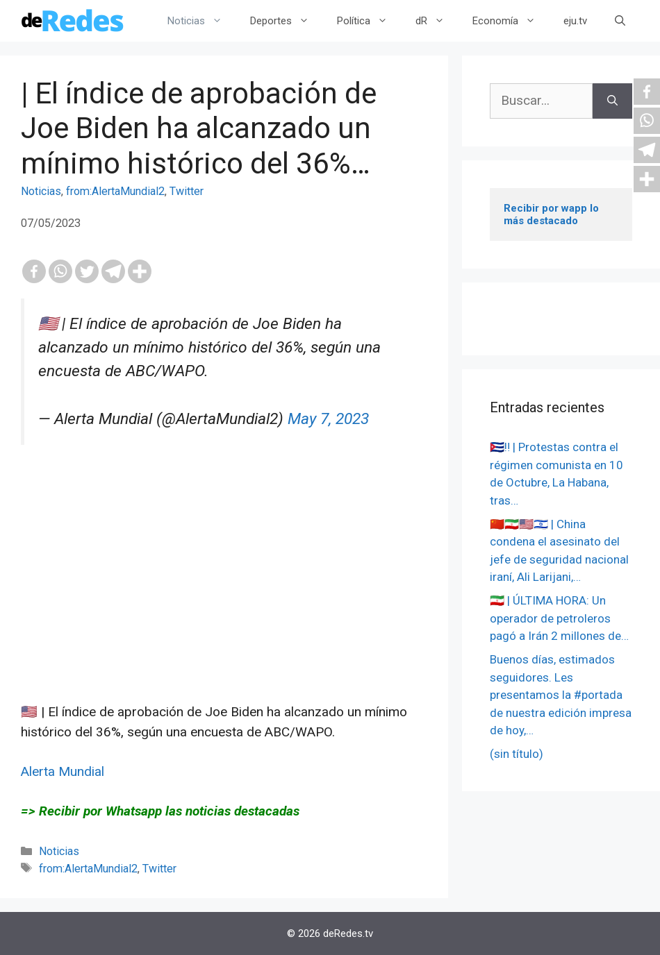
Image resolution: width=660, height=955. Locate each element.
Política (369, 21)
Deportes (286, 21)
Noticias (201, 21)
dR (437, 21)
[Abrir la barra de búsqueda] (620, 21)
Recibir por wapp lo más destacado (553, 214)
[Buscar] (612, 101)
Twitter (187, 191)
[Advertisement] (224, 605)
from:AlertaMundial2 (115, 191)
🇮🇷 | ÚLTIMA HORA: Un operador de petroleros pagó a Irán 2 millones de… (559, 618)
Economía (511, 21)
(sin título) (516, 754)
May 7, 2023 (328, 418)
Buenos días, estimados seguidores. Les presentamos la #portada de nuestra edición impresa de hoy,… (561, 694)
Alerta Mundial (62, 771)
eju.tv (575, 21)
